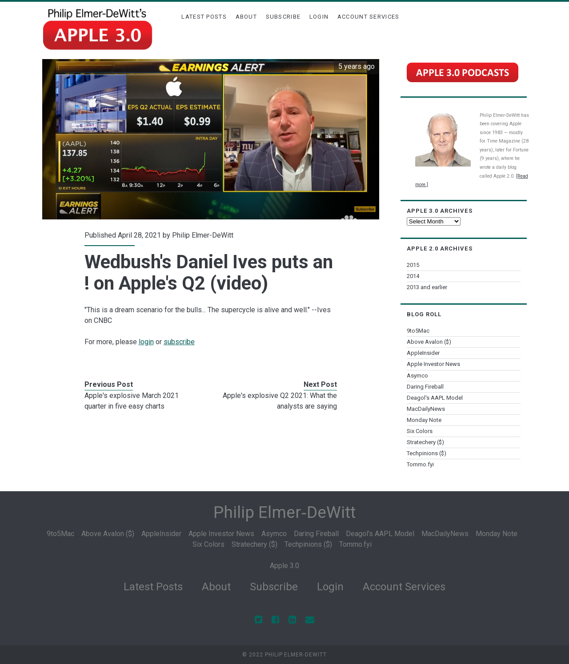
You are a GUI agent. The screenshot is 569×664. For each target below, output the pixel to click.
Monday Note (424, 420)
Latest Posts (204, 16)
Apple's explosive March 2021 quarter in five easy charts (131, 400)
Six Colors (420, 431)
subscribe (179, 342)
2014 (413, 276)
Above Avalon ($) (429, 341)
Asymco (417, 375)
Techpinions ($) (426, 453)
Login (319, 16)
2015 (413, 265)
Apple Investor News (433, 364)
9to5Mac (418, 330)
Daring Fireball (425, 386)
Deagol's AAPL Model (435, 397)
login (146, 342)
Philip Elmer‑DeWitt (284, 512)
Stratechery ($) (425, 442)
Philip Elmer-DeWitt (202, 235)
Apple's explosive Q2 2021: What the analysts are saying (280, 400)
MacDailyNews (426, 409)
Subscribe (283, 16)
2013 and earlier (427, 287)
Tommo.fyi (420, 464)
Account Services (368, 16)
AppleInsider (423, 353)
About (246, 16)
